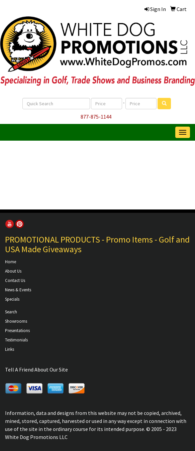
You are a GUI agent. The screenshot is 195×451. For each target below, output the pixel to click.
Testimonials (16, 340)
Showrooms (16, 321)
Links (9, 349)
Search (11, 312)
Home (10, 262)
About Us (13, 271)
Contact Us (15, 280)
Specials (12, 299)
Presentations (17, 330)
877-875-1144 (96, 116)
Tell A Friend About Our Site (36, 369)
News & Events (18, 290)
